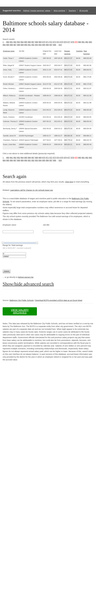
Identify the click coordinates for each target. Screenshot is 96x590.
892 (32, 45)
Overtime (79, 51)
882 (86, 42)
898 (54, 45)
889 (22, 45)
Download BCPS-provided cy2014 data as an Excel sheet (58, 300)
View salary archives (20, 311)
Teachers (72, 11)
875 (61, 42)
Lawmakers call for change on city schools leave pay (31, 190)
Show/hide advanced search (28, 284)
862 (14, 42)
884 (4, 45)
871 (47, 42)
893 (36, 45)
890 (25, 45)
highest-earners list (25, 277)
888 (18, 45)
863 (18, 42)
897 (50, 45)
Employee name (9, 51)
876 (65, 42)
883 (90, 42)
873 (54, 42)
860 (7, 42)
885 (7, 45)
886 (11, 45)
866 (29, 42)
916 (60, 45)
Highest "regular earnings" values (36, 11)
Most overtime (59, 11)
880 (79, 42)
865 (25, 42)
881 (83, 42)
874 (58, 42)
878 (72, 42)
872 (50, 42)
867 (32, 42)
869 (40, 42)
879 (76, 42)
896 (47, 45)
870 (43, 42)
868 (36, 42)
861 (11, 42)
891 (29, 45)
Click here (69, 182)
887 (14, 45)
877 (68, 42)
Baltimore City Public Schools (21, 300)
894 (40, 45)
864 (22, 42)
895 (43, 45)
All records (83, 11)
